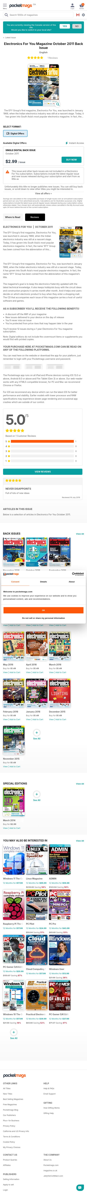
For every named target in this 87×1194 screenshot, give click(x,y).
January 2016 (33, 711)
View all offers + (43, 193)
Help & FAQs (49, 1088)
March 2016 (55, 664)
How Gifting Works (52, 1108)
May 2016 (8, 664)
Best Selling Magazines (13, 1099)
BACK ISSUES (11, 533)
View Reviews (43, 471)
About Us (47, 1160)
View (5, 625)
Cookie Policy (9, 1142)
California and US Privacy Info (16, 1131)
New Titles (7, 1094)
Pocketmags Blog (10, 1110)
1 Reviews (53, 58)
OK (43, 610)
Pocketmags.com (51, 1165)
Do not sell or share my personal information (43, 618)
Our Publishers (9, 1115)
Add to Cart (14, 625)
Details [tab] (43, 582)
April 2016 (31, 664)
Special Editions (15, 783)
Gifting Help (49, 1113)
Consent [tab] (15, 582)
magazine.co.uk (50, 1170)
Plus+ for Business (11, 1120)
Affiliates (7, 1165)
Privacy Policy (9, 1126)
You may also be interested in (25, 840)
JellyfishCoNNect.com (53, 1176)
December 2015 (57, 711)
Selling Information (11, 1179)
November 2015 (11, 758)
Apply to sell (8, 1184)
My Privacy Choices (11, 1147)
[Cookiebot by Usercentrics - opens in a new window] (70, 574)
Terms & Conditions (11, 1136)
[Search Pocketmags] (6, 15)
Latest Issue (10, 37)
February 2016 (10, 711)
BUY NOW (71, 159)
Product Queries (10, 1160)
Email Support (50, 1094)
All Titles (6, 1088)
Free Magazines (10, 1104)
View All (80, 534)
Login (5, 1190)
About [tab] (72, 582)
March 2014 (9, 820)
